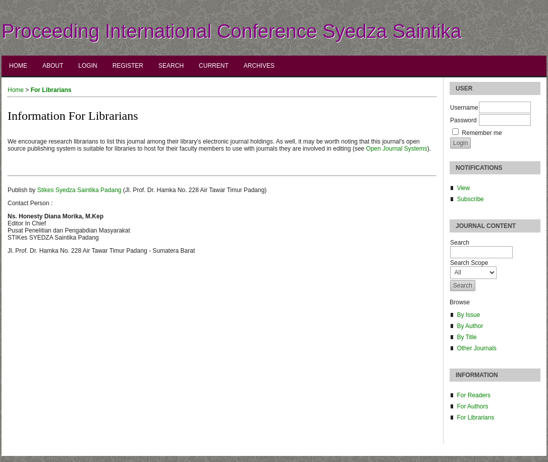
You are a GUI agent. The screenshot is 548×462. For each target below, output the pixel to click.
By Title (466, 337)
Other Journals (477, 348)
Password (463, 120)
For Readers (473, 395)
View (463, 188)
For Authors (472, 406)
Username (464, 107)
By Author (470, 326)
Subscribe (470, 199)
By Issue (468, 314)
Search (171, 65)
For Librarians (475, 417)
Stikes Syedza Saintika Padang (79, 190)
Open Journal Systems (396, 148)
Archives (259, 65)
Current (214, 65)
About (52, 65)
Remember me (482, 132)
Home (18, 65)
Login (87, 65)
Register (128, 65)
